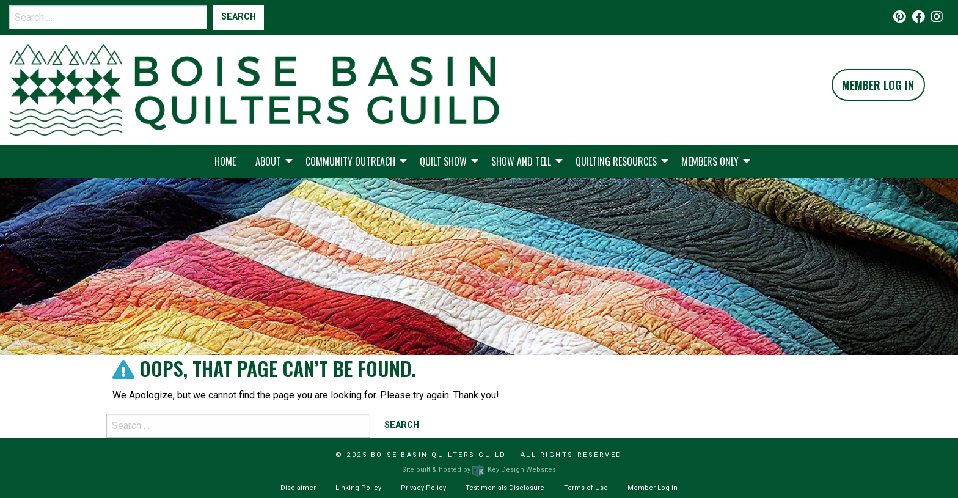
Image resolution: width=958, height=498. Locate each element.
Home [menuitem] (225, 161)
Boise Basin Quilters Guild (438, 455)
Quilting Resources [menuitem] (616, 161)
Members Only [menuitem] (710, 161)
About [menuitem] (268, 161)
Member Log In (878, 85)
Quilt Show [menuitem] (443, 161)
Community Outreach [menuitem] (350, 161)
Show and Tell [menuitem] (521, 161)
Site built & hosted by (478, 470)
